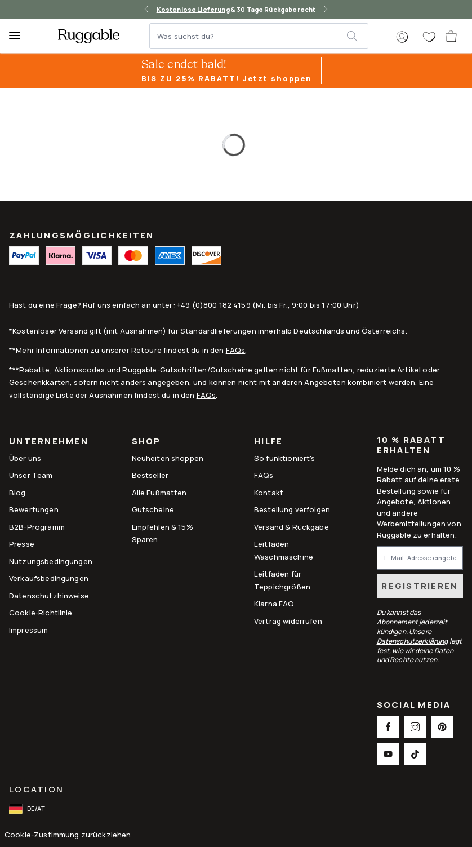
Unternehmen (48, 442)
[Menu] (19, 36)
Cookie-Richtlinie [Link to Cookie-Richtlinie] (41, 612)
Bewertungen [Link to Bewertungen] (34, 509)
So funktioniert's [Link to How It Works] (284, 458)
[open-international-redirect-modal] (28, 808)
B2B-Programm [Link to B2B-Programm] (37, 527)
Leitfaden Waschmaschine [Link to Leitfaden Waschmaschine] (283, 550)
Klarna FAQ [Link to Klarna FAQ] (274, 603)
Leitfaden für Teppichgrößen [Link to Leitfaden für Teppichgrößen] (282, 580)
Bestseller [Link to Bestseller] (150, 475)
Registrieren (419, 586)
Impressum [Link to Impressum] (28, 630)
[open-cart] (451, 36)
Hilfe (268, 442)
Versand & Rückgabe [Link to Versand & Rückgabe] (291, 527)
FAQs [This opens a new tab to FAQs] (264, 475)
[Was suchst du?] (248, 36)
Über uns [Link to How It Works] (25, 458)
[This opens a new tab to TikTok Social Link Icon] (415, 754)
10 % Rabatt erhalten (411, 445)
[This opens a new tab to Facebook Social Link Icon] (388, 727)
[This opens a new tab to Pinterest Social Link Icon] (442, 727)
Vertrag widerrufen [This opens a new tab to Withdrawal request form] (288, 621)
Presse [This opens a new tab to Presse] (21, 544)
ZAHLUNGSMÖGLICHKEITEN (81, 235)
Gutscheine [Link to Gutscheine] (153, 509)
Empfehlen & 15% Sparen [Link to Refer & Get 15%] (162, 533)
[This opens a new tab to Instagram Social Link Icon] (415, 727)
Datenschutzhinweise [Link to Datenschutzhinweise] (49, 596)
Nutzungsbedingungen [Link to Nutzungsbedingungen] (50, 561)
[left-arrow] (146, 10)
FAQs (236, 350)
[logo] (89, 36)
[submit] (357, 36)
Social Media (414, 706)
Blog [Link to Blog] (17, 492)
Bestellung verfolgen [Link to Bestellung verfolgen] (292, 509)
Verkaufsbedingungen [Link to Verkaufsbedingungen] (48, 578)
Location (36, 789)
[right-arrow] (325, 10)
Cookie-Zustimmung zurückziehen (68, 835)
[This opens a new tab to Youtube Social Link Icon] (388, 754)
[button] (402, 37)
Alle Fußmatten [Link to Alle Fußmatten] (159, 492)
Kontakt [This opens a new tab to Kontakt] (268, 492)
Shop (146, 442)
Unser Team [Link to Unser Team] (31, 475)
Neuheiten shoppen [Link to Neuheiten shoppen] (168, 458)
